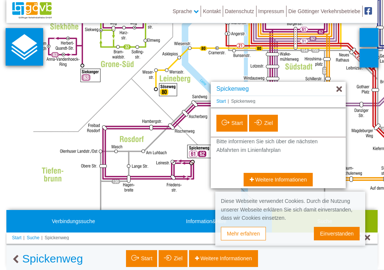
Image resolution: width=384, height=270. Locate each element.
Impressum (271, 11)
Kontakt (211, 11)
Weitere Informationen (280, 180)
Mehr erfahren (243, 234)
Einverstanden (337, 234)
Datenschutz (239, 11)
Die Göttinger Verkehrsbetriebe (324, 11)
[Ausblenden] (339, 89)
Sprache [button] (185, 11)
